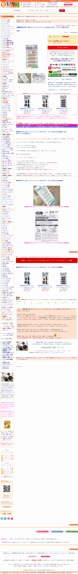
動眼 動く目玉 (6, 86)
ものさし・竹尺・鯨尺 (8, 190)
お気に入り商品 (6, 343)
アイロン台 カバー (7, 239)
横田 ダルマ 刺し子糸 (7, 165)
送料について (52, 82)
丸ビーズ (5, 61)
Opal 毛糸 (5, 115)
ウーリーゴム (6, 230)
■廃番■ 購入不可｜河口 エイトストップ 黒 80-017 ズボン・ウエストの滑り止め (63, 110)
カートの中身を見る (52, 4)
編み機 (4, 122)
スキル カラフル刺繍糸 (8, 148)
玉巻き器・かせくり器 (8, 124)
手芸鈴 (4, 93)
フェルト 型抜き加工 (7, 40)
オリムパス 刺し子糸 (7, 163)
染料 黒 (4, 264)
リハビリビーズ (6, 66)
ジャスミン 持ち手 (7, 311)
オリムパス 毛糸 (6, 108)
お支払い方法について (28, 4)
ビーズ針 (11, 245)
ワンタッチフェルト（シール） (8, 28)
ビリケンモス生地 (7, 278)
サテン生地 (5, 285)
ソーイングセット (7, 187)
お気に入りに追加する (54, 79)
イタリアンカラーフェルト (8, 33)
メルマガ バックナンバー (7, 364)
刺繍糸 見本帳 (6, 151)
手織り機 (9, 122)
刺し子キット (6, 167)
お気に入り (39, 2)
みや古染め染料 (6, 270)
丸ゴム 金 (5, 227)
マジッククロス (8, 394)
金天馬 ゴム (5, 232)
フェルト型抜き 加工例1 (8, 42)
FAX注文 (74, 86)
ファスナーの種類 (7, 196)
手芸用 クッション (7, 299)
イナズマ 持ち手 (6, 309)
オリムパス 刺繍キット (8, 160)
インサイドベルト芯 (7, 192)
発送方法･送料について (28, 6)
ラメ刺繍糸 (11, 149)
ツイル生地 (5, 283)
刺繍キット (5, 155)
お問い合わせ (6, 368)
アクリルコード (6, 215)
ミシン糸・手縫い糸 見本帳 (7, 261)
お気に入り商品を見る (67, 79)
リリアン (10, 218)
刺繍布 (4, 153)
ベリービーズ (6, 64)
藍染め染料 (5, 273)
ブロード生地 (6, 282)
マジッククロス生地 (7, 288)
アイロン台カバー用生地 (8, 287)
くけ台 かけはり (6, 172)
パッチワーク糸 (6, 184)
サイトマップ (6, 366)
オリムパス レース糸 (7, 129)
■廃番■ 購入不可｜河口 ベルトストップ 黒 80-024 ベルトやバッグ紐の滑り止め (27, 110)
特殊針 (4, 245)
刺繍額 (12, 153)
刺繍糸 (2, 390)
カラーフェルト (6, 25)
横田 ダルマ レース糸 (7, 131)
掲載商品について (7, 350)
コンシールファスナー (8, 199)
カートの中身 (73, 82)
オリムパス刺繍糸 (7, 144)
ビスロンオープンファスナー (8, 203)
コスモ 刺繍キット (7, 158)
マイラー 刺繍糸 (6, 146)
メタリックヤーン (7, 220)
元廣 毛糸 (5, 112)
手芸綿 (4, 293)
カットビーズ (11, 61)
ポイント (72, 6)
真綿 (8, 295)
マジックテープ (6, 392)
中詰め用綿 (9, 293)
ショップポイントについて (8, 345)
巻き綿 (11, 295)
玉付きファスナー (7, 197)
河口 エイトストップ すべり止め (43, 21)
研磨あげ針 (9, 244)
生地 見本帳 (5, 276)
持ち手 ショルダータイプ (7, 312)
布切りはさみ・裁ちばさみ (8, 189)
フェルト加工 (6, 38)
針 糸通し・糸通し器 (7, 247)
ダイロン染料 (6, 268)
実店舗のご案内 (6, 362)
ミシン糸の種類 (6, 258)
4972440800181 (73, 32)
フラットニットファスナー (8, 201)
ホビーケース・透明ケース (8, 81)
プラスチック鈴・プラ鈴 (8, 95)
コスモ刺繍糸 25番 (7, 143)
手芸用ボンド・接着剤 (8, 79)
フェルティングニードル (8, 49)
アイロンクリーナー (7, 237)
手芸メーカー (29, 20)
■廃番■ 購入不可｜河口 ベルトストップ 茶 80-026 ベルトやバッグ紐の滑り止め (45, 110)
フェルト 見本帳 (6, 19)
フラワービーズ (6, 62)
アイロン (5, 235)
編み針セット (6, 126)
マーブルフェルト (7, 32)
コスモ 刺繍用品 (6, 141)
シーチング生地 (6, 280)
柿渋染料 (5, 266)
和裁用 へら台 (6, 170)
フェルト (10, 389)
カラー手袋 (5, 78)
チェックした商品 (41, 4)
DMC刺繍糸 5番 (6, 137)
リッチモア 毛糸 (6, 105)
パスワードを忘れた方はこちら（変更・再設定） (63, 560)
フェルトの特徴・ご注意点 (8, 354)
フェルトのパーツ (7, 37)
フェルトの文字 (6, 35)
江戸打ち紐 (5, 213)
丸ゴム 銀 (5, 228)
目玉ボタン (5, 88)
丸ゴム (8, 223)
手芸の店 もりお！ (20, 20)
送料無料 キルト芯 (7, 302)
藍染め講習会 (10, 273)
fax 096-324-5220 (41, 573)
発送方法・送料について (8, 357)
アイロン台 (10, 235)
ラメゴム (5, 225)
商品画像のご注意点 (7, 349)
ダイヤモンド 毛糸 (7, 110)
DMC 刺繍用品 (6, 136)
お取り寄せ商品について (8, 352)
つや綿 (4, 295)
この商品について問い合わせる (56, 84)
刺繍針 (7, 245)
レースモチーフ (6, 132)
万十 (4, 177)
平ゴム (4, 223)
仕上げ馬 (5, 178)
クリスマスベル (10, 93)
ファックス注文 (40, 6)
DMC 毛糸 (5, 114)
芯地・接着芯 (6, 290)
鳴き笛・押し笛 (6, 97)
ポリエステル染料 (7, 271)
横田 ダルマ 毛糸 (6, 107)
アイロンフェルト (7, 30)
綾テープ (5, 218)
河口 (34, 20)
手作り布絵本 (6, 385)
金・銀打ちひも (6, 211)
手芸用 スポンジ (6, 297)
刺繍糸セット (5, 149)
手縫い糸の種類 (6, 259)
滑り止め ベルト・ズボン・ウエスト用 (38, 316)
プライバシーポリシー (55, 553)
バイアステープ (6, 216)
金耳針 (4, 244)
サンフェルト (6, 23)
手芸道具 (27, 316)
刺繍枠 (8, 153)
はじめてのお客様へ (27, 2)
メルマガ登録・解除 (7, 338)
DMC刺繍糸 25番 (6, 139)
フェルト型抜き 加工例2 (8, 44)
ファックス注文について (8, 347)
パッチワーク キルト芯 (8, 304)
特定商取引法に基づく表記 (52, 6)
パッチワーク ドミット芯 (7, 305)
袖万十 (7, 177)
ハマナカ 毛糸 (6, 103)
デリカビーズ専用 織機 (8, 73)
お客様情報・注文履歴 (52, 2)
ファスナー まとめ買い (8, 204)
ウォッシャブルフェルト (8, 26)
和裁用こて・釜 (6, 173)
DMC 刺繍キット (6, 156)
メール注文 (68, 86)
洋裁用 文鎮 (5, 180)
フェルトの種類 (6, 21)
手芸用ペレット (6, 85)
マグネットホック (7, 208)
